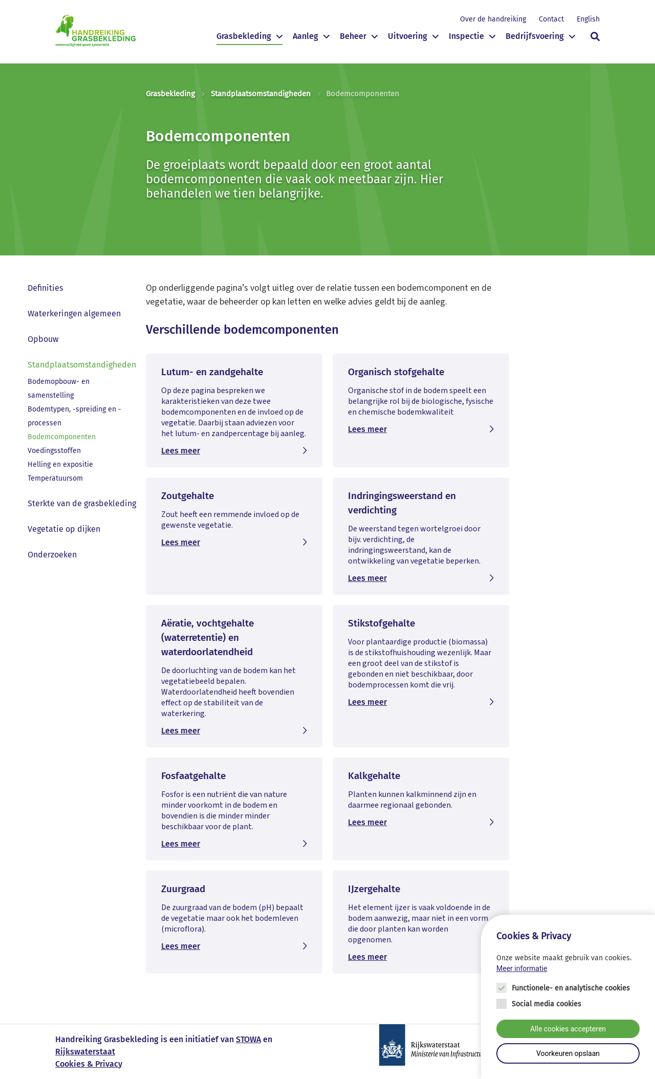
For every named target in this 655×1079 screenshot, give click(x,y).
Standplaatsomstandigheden (261, 93)
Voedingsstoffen (54, 450)
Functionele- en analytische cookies (571, 990)
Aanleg (305, 36)
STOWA (248, 1039)
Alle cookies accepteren (568, 1031)
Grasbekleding (243, 36)
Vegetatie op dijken (64, 529)
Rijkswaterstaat (85, 1051)
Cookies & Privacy (88, 1064)
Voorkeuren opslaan (568, 1056)
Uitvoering (407, 36)
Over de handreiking (493, 19)
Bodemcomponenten (62, 437)
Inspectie (466, 36)
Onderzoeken (52, 554)
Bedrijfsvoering (535, 36)
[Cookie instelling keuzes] (568, 999)
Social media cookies (546, 1006)
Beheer (353, 36)
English (588, 19)
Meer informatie (521, 971)
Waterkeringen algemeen (74, 313)
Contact (551, 19)
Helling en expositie (60, 464)
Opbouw (43, 339)
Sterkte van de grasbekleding (82, 503)
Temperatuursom (55, 478)
